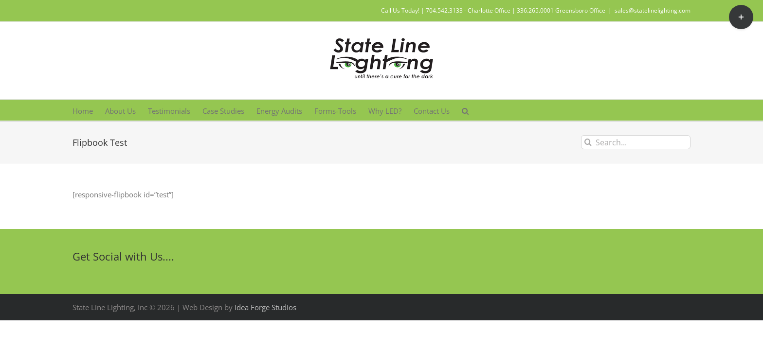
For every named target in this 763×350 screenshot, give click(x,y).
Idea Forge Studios (265, 307)
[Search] (588, 142)
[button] (543, 110)
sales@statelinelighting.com (652, 10)
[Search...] (635, 142)
